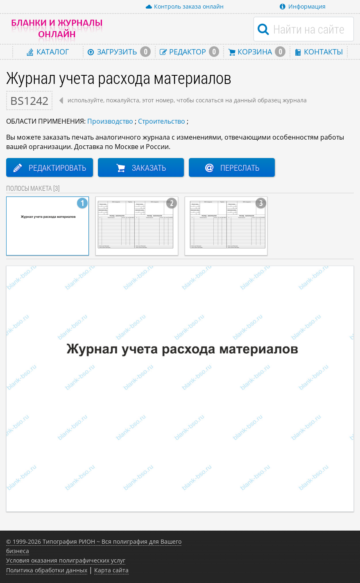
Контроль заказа (184, 6)
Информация (303, 6)
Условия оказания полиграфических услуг (65, 560)
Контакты (318, 51)
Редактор (190, 51)
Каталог (48, 51)
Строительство (161, 121)
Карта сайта (111, 570)
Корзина (256, 51)
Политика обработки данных (46, 570)
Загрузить (119, 51)
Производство (110, 121)
